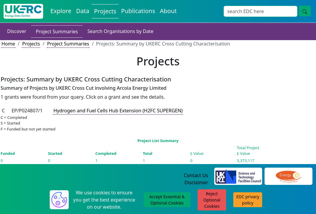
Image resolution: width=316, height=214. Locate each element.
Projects (31, 43)
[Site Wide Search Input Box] (260, 11)
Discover (16, 31)
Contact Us (196, 175)
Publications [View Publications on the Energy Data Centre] (138, 11)
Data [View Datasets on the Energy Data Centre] (82, 11)
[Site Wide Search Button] (305, 11)
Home (8, 43)
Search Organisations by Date (120, 31)
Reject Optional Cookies (212, 200)
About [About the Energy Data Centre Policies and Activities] (168, 11)
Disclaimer (196, 182)
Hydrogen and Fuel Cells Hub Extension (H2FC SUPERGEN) (118, 110)
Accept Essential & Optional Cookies (166, 200)
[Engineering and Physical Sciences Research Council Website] (288, 175)
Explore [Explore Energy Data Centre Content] (60, 11)
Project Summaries (57, 31)
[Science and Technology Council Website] (238, 175)
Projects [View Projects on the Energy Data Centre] (105, 11)
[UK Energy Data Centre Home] (23, 11)
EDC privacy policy (247, 200)
